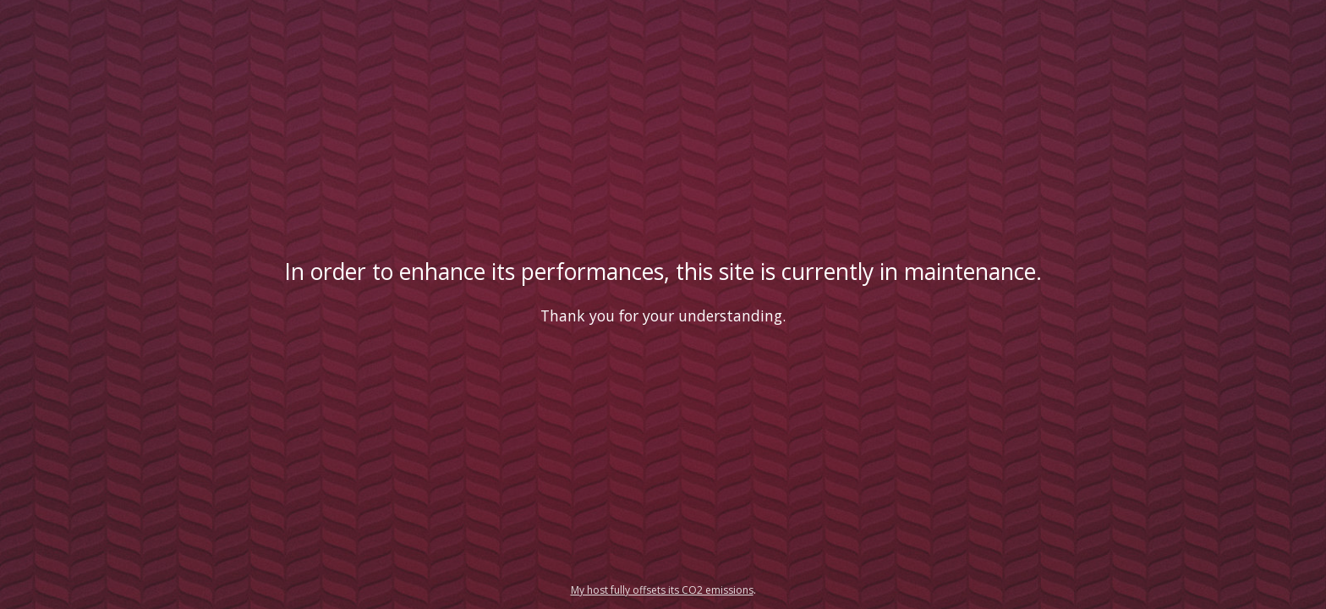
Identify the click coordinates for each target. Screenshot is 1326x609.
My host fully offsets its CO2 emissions (662, 590)
